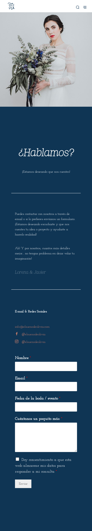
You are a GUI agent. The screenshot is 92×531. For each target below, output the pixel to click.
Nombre (23, 358)
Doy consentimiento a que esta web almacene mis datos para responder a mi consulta (43, 466)
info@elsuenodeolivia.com (32, 327)
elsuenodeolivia (30, 334)
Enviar (23, 483)
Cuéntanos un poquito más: (38, 419)
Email (21, 378)
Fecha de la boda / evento (37, 399)
